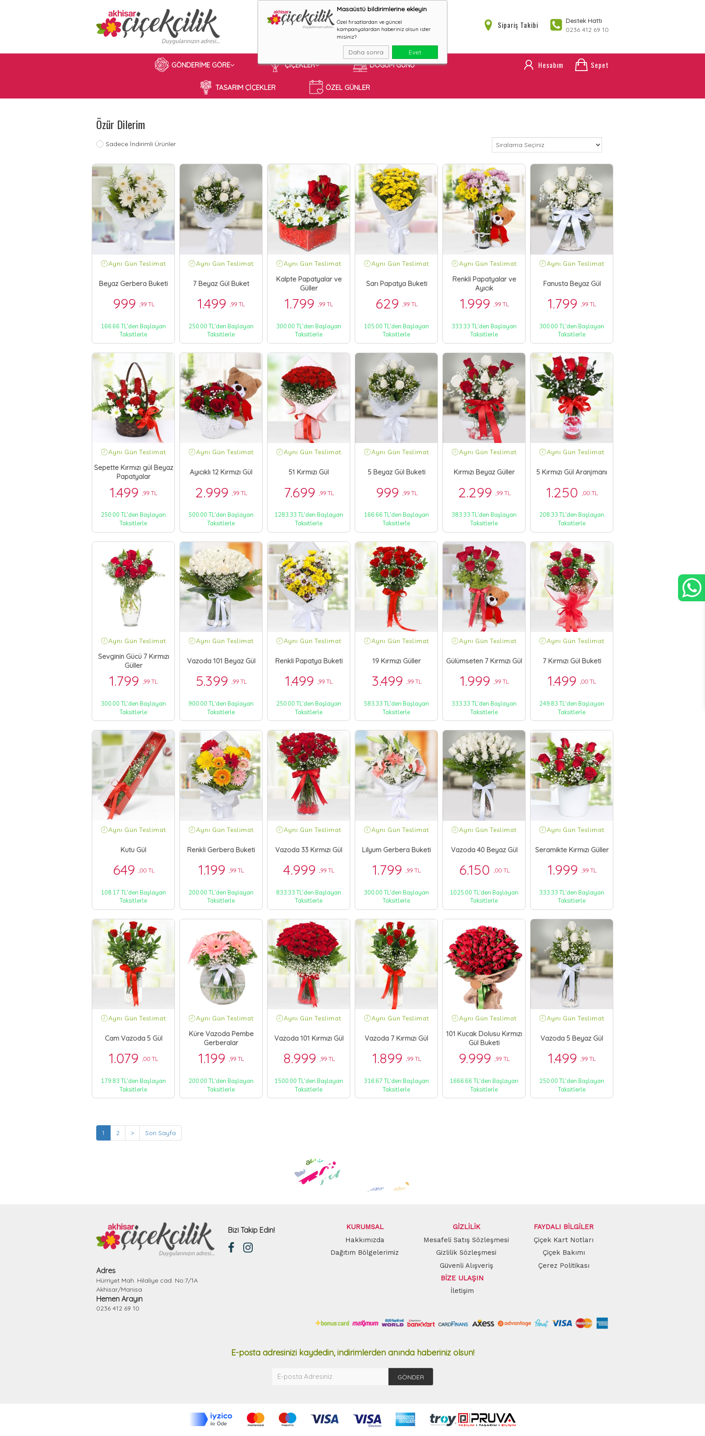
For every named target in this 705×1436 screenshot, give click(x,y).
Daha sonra (366, 52)
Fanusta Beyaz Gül (572, 283)
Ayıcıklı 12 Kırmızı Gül (221, 472)
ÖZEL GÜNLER (339, 88)
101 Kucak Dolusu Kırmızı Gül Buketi (484, 1038)
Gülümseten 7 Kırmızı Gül (484, 661)
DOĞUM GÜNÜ (384, 65)
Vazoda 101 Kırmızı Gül (309, 1038)
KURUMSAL (365, 1227)
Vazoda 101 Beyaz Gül (221, 661)
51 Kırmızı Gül (309, 472)
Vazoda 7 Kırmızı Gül (396, 1038)
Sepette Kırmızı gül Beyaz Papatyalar (133, 472)
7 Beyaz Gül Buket (221, 283)
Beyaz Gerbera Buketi (133, 283)
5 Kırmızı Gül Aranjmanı (571, 472)
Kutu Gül (133, 849)
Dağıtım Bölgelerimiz (364, 1253)
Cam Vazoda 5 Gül (133, 1038)
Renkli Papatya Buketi (309, 661)
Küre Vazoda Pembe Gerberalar (221, 1038)
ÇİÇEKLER (294, 65)
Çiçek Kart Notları (563, 1240)
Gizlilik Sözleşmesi (466, 1253)
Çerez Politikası (563, 1266)
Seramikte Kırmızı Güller (572, 849)
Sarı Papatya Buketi (396, 283)
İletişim (462, 1291)
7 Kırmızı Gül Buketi (572, 661)
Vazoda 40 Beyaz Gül (484, 849)
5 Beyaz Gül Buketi (396, 472)
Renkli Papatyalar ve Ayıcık (484, 283)
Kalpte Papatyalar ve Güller (309, 283)
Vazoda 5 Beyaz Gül (571, 1038)
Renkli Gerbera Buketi (221, 849)
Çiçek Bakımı (564, 1253)
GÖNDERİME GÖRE (195, 65)
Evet (415, 52)
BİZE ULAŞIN (462, 1279)
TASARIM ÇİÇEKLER (237, 88)
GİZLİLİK (466, 1227)
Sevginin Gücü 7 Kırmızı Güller (133, 661)
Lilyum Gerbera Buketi (396, 849)
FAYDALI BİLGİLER (563, 1227)
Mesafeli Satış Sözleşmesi (466, 1240)
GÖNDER (410, 1377)
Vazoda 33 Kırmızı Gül (308, 849)
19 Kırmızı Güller (396, 661)
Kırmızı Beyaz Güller (484, 472)
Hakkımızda (364, 1240)
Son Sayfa (160, 1133)
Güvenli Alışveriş (466, 1266)
